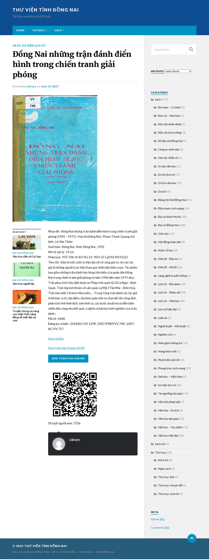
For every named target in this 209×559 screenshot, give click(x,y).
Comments (160, 527)
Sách (58, 30)
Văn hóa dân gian (168, 418)
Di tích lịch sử (166, 174)
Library (31, 86)
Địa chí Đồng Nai (168, 225)
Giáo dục (163, 233)
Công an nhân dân (168, 149)
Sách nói (160, 443)
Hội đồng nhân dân (169, 242)
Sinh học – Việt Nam (170, 376)
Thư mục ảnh (166, 477)
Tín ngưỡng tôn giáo (170, 393)
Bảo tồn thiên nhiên (169, 124)
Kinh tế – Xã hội (167, 267)
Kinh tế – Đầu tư (168, 258)
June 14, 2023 (49, 86)
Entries (158, 519)
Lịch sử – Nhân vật (169, 292)
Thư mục (38, 30)
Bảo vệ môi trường (169, 132)
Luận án (162, 317)
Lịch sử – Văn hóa (168, 301)
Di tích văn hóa (167, 183)
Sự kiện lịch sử (34, 45)
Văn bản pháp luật (169, 401)
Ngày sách (164, 468)
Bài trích (163, 460)
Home (20, 30)
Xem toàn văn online (68, 358)
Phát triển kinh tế (168, 359)
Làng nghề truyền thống (172, 275)
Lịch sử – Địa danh (169, 284)
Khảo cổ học (165, 250)
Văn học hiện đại (168, 435)
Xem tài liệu (56, 339)
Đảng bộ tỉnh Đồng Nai (172, 199)
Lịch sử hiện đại (167, 309)
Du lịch (162, 191)
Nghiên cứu (165, 334)
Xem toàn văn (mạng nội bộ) (66, 348)
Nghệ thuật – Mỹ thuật (172, 326)
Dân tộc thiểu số (168, 157)
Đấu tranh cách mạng (171, 208)
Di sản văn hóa (167, 166)
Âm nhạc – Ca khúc (169, 107)
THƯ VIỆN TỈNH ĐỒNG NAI (46, 9)
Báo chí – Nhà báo (169, 115)
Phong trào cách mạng (171, 368)
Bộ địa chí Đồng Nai (170, 140)
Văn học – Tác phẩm (170, 427)
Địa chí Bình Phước (169, 216)
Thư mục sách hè (168, 493)
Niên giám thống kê (170, 343)
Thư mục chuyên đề (170, 485)
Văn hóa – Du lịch (168, 410)
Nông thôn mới (167, 351)
